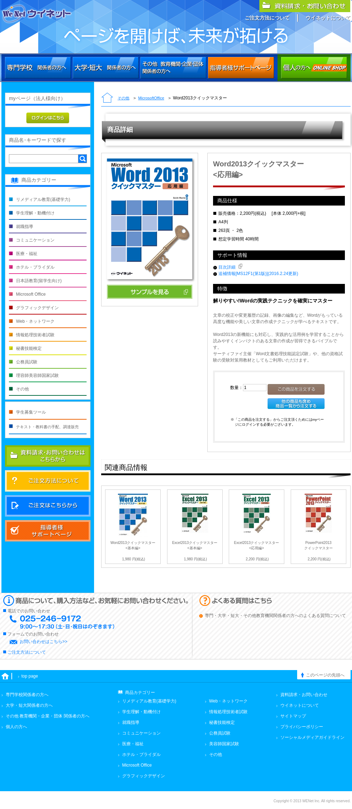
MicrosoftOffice (151, 98)
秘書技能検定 (29, 348)
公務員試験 (26, 361)
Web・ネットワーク (35, 321)
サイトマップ (293, 716)
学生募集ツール (31, 412)
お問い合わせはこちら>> (43, 641)
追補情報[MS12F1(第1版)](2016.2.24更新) (258, 273)
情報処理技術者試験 (35, 334)
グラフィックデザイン (37, 307)
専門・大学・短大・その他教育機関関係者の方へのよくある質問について (275, 615)
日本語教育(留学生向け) (39, 280)
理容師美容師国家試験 (37, 375)
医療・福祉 (26, 253)
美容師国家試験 (224, 743)
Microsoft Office (31, 294)
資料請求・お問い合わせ (303, 694)
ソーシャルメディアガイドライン (312, 737)
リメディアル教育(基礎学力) (43, 199)
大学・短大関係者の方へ (106, 67)
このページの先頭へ (325, 675)
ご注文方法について (267, 18)
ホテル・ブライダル (35, 267)
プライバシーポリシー (301, 726)
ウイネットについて (328, 18)
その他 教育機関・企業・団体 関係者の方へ (47, 716)
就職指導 (24, 226)
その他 (123, 98)
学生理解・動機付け (35, 213)
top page (29, 676)
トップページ (107, 98)
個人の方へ (314, 67)
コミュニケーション (35, 240)
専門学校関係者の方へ (38, 67)
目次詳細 (230, 267)
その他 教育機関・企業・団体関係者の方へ (173, 67)
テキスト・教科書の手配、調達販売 (47, 427)
